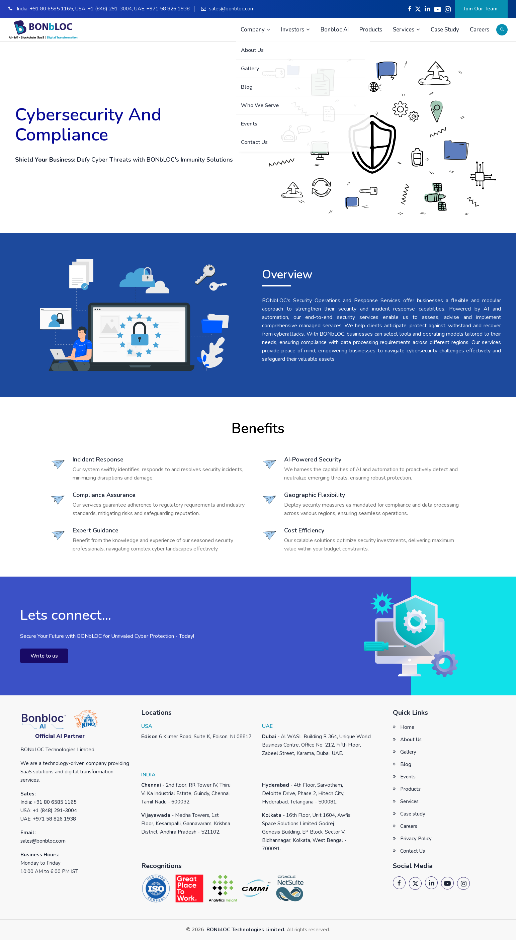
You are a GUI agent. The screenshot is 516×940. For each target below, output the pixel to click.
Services (406, 29)
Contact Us (412, 851)
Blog (405, 764)
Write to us (44, 656)
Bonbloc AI (335, 29)
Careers (479, 29)
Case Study (445, 29)
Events (408, 776)
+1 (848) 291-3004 (110, 8)
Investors (295, 29)
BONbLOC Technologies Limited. (245, 929)
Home (407, 727)
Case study (412, 813)
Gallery (408, 752)
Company (255, 29)
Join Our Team (481, 8)
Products (370, 29)
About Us (411, 739)
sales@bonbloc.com (232, 8)
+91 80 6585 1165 (51, 8)
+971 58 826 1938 (168, 8)
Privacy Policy (416, 838)
